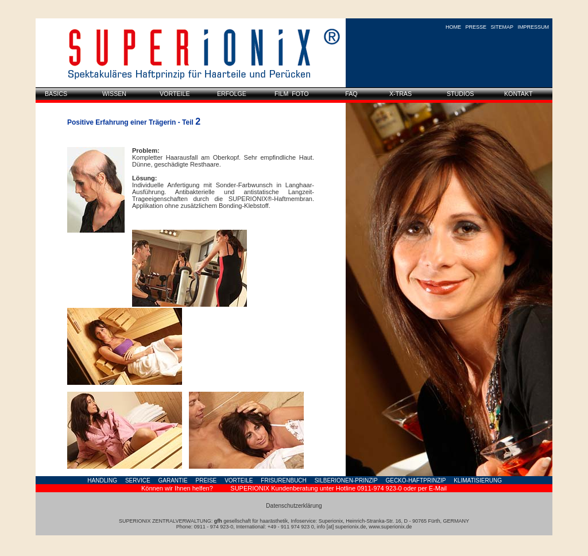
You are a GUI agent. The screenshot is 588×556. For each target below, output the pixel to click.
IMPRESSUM (533, 27)
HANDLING (102, 480)
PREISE (206, 480)
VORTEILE (239, 480)
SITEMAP (502, 27)
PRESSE (476, 27)
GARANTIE (173, 480)
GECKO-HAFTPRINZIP (415, 480)
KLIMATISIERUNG (478, 480)
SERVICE (137, 480)
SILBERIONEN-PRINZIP (346, 480)
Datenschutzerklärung (294, 506)
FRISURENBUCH (283, 480)
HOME (453, 27)
